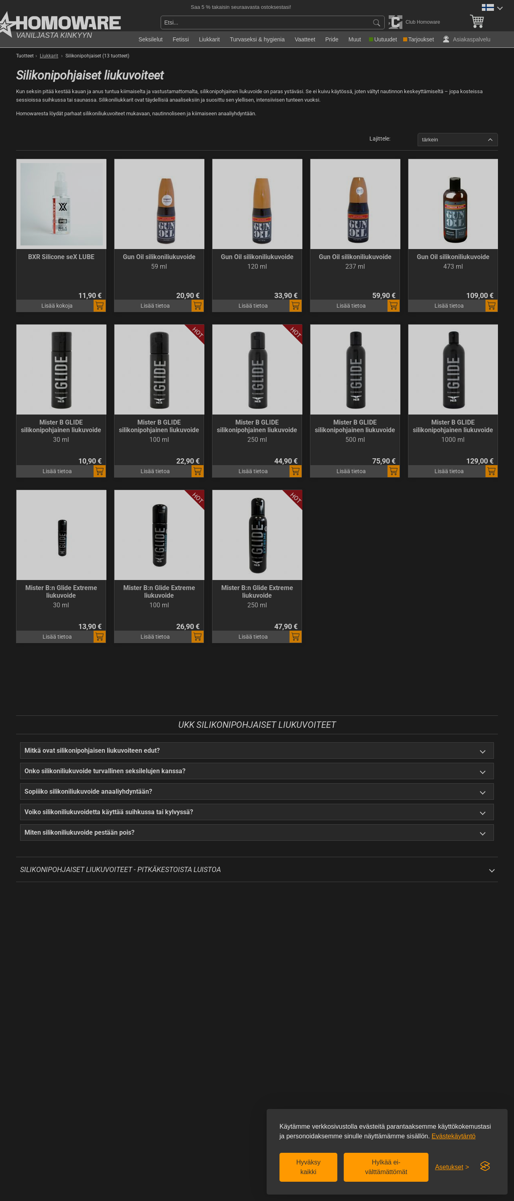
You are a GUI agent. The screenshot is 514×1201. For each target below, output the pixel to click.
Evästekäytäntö (453, 1136)
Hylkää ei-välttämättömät (386, 1167)
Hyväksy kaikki (308, 1167)
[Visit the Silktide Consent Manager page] (485, 1166)
